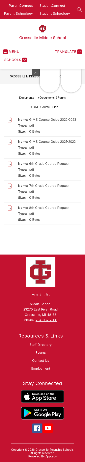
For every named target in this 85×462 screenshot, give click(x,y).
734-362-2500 (46, 320)
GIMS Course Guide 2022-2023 (52, 120)
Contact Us (40, 361)
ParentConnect (21, 6)
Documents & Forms (53, 97)
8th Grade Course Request (49, 208)
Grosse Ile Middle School (29, 76)
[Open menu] (11, 51)
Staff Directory (40, 345)
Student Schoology (54, 13)
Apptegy (51, 456)
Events (41, 353)
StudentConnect (52, 6)
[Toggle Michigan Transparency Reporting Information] (36, 72)
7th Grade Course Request (49, 186)
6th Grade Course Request (49, 164)
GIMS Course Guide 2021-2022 (52, 142)
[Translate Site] (68, 51)
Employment (40, 368)
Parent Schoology (18, 13)
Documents (26, 97)
